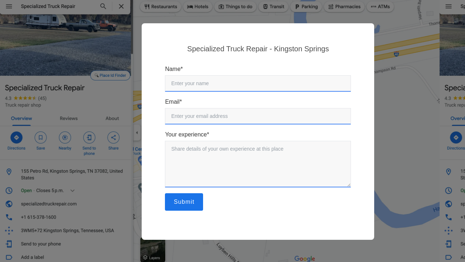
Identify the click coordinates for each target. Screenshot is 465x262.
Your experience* (187, 134)
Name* (174, 69)
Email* (173, 102)
